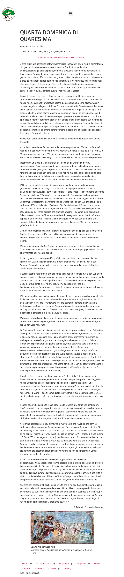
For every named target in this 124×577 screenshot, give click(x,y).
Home (25, 563)
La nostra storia (43, 563)
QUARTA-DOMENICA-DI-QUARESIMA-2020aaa (55, 57)
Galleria (52, 568)
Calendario (39, 568)
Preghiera (81, 563)
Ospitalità (64, 563)
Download (81, 57)
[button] (70, 13)
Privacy (67, 568)
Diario (97, 563)
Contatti (26, 568)
